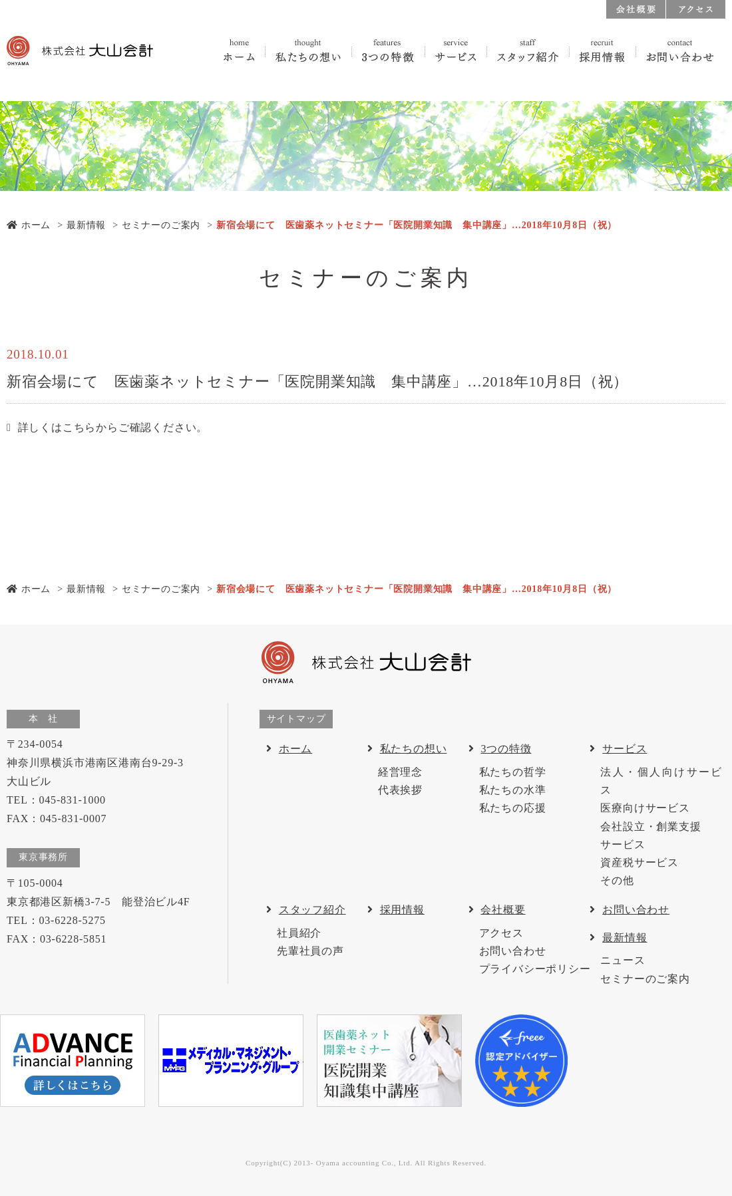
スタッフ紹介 (312, 909)
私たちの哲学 (512, 772)
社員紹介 (299, 933)
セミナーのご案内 (161, 225)
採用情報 (402, 909)
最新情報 (86, 225)
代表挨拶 (400, 790)
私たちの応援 (512, 808)
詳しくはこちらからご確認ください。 (113, 427)
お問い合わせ (512, 951)
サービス (624, 748)
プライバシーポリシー (535, 968)
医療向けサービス (644, 808)
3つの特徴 (505, 748)
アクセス (501, 933)
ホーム (29, 225)
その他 (617, 880)
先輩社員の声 (310, 951)
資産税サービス (639, 862)
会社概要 (502, 909)
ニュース (622, 960)
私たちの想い (413, 748)
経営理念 (400, 772)
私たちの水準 (512, 790)
